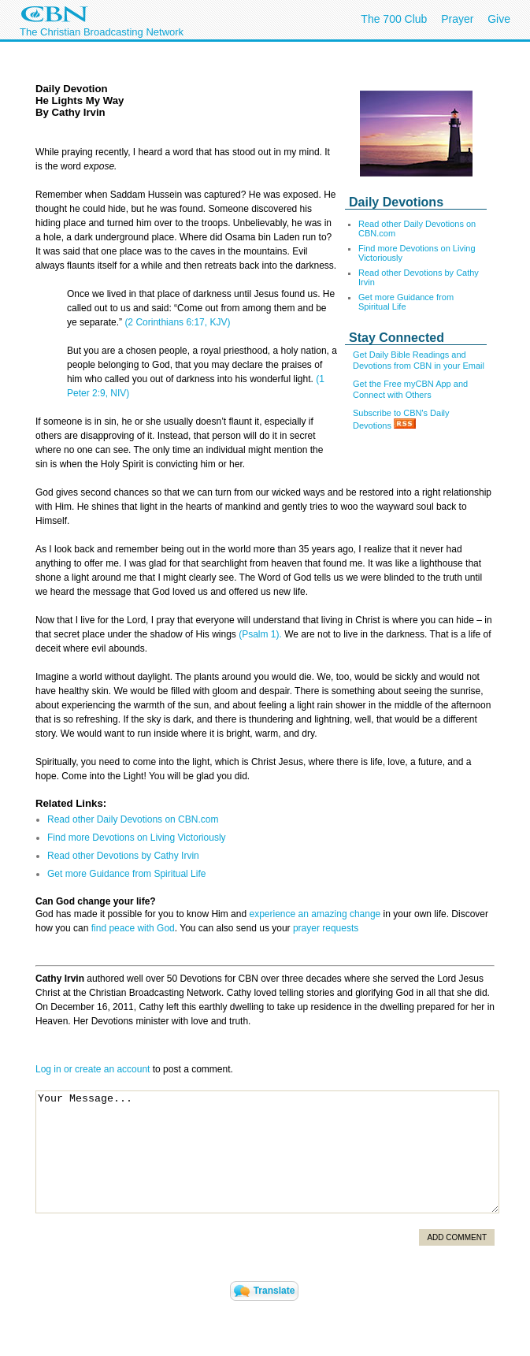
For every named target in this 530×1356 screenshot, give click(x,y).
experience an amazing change (314, 913)
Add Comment (457, 1237)
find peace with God (133, 928)
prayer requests (325, 928)
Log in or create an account (92, 1069)
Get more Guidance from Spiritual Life (406, 301)
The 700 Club (394, 19)
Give (498, 19)
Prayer (457, 19)
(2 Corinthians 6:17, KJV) (177, 322)
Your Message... (267, 1151)
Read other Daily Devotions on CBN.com (132, 819)
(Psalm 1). (260, 634)
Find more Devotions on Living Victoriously (136, 837)
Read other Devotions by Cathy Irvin (123, 855)
